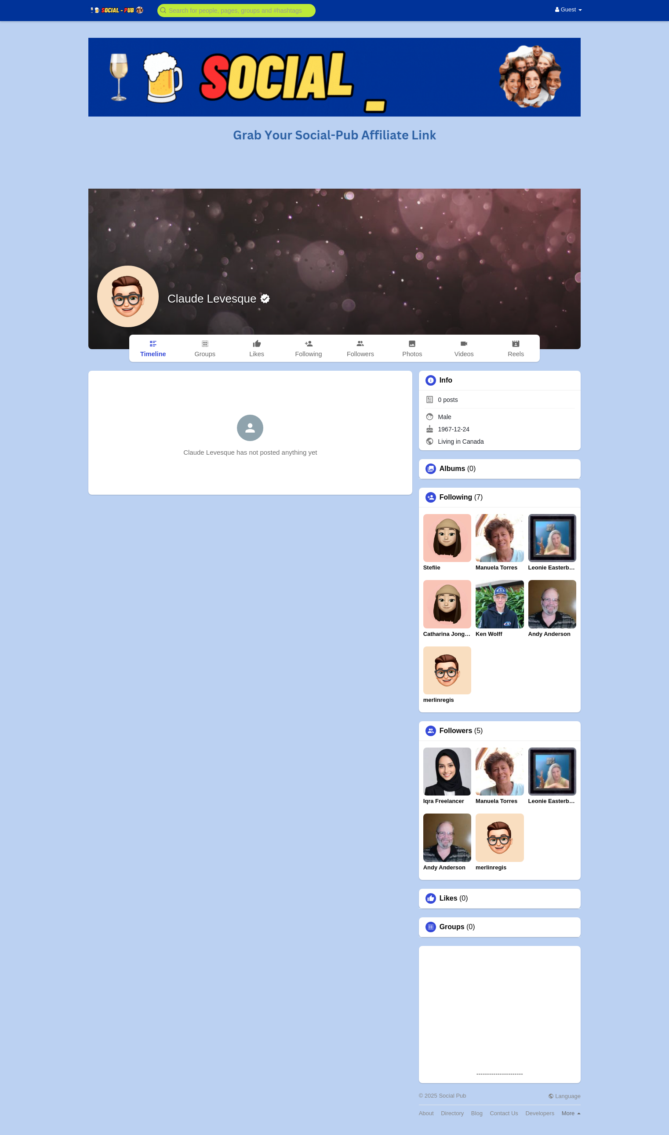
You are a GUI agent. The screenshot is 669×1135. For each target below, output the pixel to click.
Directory (452, 1113)
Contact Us (504, 1113)
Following (456, 497)
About (426, 1113)
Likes (449, 898)
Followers (456, 730)
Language (564, 1096)
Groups (452, 927)
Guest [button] (568, 9)
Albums (452, 468)
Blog (477, 1113)
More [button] (571, 1113)
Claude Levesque (213, 298)
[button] (236, 10)
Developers (539, 1113)
